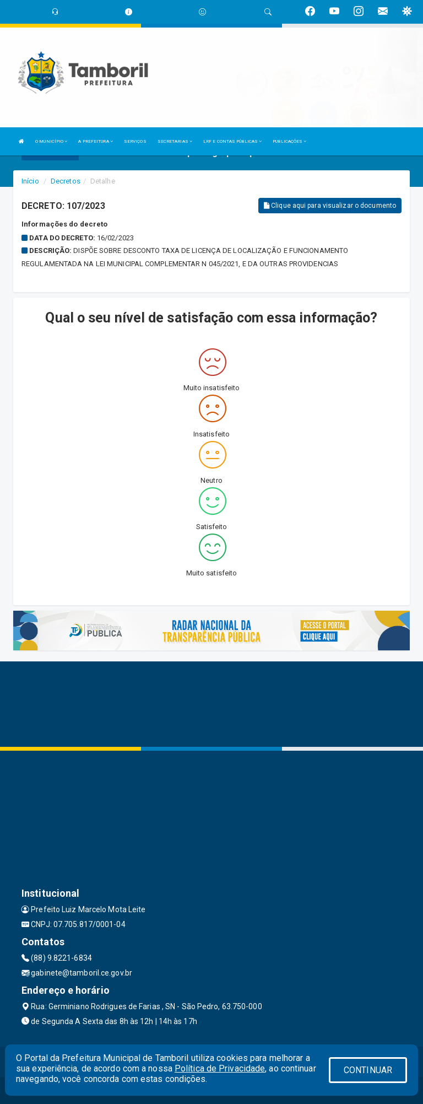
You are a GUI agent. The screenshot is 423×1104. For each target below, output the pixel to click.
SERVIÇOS (135, 141)
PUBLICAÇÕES (289, 141)
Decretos (65, 181)
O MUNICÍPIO (51, 141)
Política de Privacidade (220, 1068)
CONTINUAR (368, 1070)
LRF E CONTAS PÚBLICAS (232, 141)
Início (30, 181)
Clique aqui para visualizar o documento (330, 205)
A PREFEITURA (95, 141)
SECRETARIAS (175, 141)
